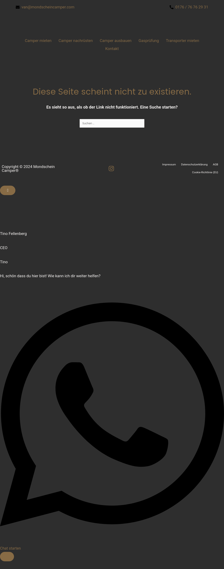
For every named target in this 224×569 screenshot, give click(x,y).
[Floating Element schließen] (7, 191)
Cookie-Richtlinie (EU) (204, 173)
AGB (215, 165)
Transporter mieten (182, 40)
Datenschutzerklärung (193, 165)
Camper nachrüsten (75, 40)
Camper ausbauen (115, 40)
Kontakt (112, 48)
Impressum (168, 165)
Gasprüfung (148, 40)
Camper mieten (38, 40)
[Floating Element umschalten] (7, 557)
